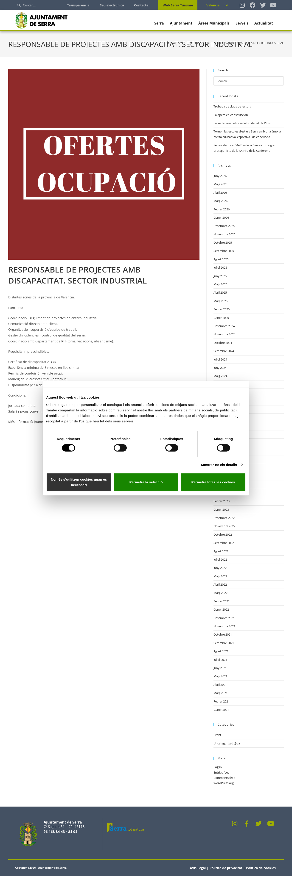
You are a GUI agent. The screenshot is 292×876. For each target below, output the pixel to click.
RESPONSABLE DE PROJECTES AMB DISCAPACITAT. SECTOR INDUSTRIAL (235, 43)
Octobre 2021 (222, 634)
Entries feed (221, 772)
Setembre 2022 (223, 543)
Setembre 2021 (223, 643)
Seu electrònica (112, 5)
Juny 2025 (220, 276)
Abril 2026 (220, 192)
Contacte (141, 5)
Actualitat (263, 23)
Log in (217, 767)
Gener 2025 (221, 318)
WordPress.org (223, 783)
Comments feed (224, 778)
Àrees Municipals (214, 23)
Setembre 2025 (223, 251)
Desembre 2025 (224, 226)
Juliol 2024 (220, 359)
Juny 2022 (220, 568)
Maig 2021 (220, 676)
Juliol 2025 (220, 267)
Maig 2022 (220, 576)
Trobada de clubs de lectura (232, 106)
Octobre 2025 (222, 242)
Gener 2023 (221, 509)
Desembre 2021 (224, 618)
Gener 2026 (221, 217)
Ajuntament (181, 23)
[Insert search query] (248, 80)
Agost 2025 (220, 259)
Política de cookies (261, 868)
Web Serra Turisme (178, 5)
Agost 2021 (220, 651)
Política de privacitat (226, 868)
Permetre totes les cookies (213, 482)
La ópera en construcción (230, 115)
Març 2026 (220, 201)
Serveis (242, 23)
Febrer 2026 (221, 209)
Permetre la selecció (146, 482)
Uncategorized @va (226, 743)
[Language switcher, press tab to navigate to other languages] (217, 5)
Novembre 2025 (224, 234)
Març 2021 (220, 693)
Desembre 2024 (224, 326)
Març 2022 (220, 593)
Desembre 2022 (224, 518)
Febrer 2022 (221, 601)
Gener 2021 (221, 710)
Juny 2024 (220, 368)
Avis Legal (198, 868)
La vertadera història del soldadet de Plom (242, 123)
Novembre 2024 (224, 334)
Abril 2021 (220, 685)
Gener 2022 (221, 609)
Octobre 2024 (222, 343)
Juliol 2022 (220, 559)
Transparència (78, 5)
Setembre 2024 (223, 351)
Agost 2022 (220, 551)
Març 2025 (220, 301)
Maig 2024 (220, 376)
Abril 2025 (220, 292)
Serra (159, 23)
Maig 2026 (220, 184)
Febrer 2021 (221, 701)
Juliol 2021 (220, 660)
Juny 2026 (220, 176)
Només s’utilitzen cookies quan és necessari (79, 482)
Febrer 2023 (221, 501)
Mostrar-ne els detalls (219, 465)
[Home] (167, 43)
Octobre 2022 (222, 534)
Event (217, 735)
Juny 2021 (220, 668)
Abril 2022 (220, 584)
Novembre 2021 (224, 626)
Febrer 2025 (221, 309)
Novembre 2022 (224, 526)
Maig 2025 (220, 284)
